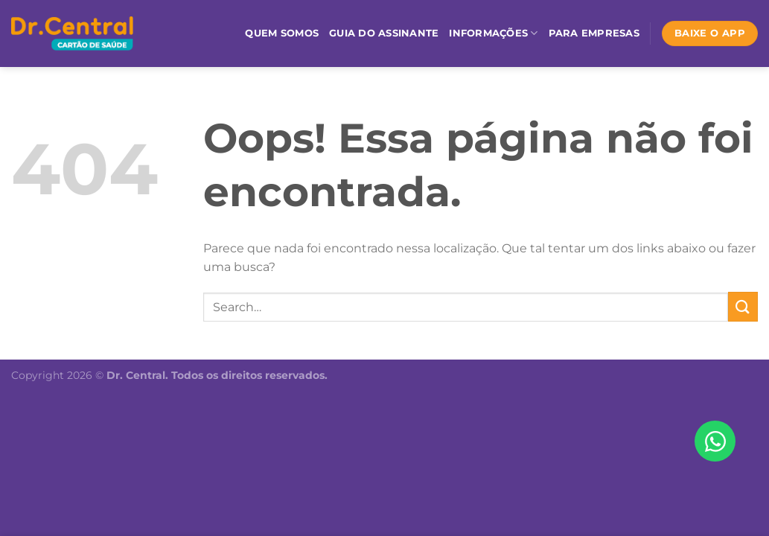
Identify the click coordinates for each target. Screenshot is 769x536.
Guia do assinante (383, 33)
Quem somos (282, 33)
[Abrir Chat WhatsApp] (715, 441)
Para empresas (594, 33)
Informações (493, 33)
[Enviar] (743, 306)
